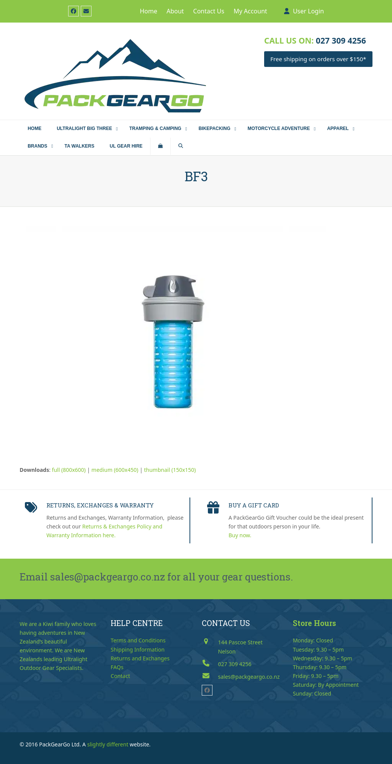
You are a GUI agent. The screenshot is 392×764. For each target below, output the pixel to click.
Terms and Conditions (138, 640)
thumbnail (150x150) (170, 469)
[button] (160, 146)
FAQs (117, 667)
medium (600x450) (114, 469)
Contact (120, 675)
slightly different (108, 744)
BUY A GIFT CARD (254, 505)
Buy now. (240, 535)
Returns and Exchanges (140, 658)
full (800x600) (69, 469)
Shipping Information (138, 649)
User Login (308, 11)
